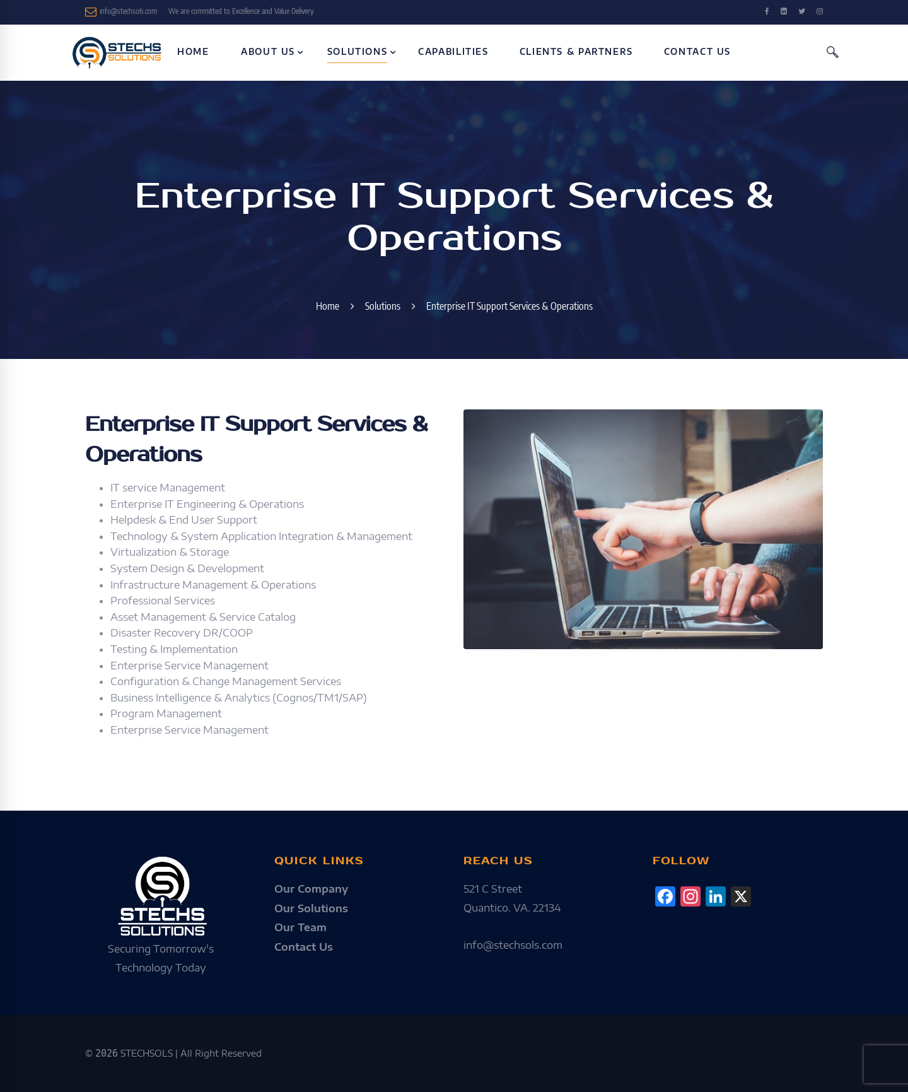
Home (327, 306)
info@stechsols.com (121, 12)
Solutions (382, 306)
